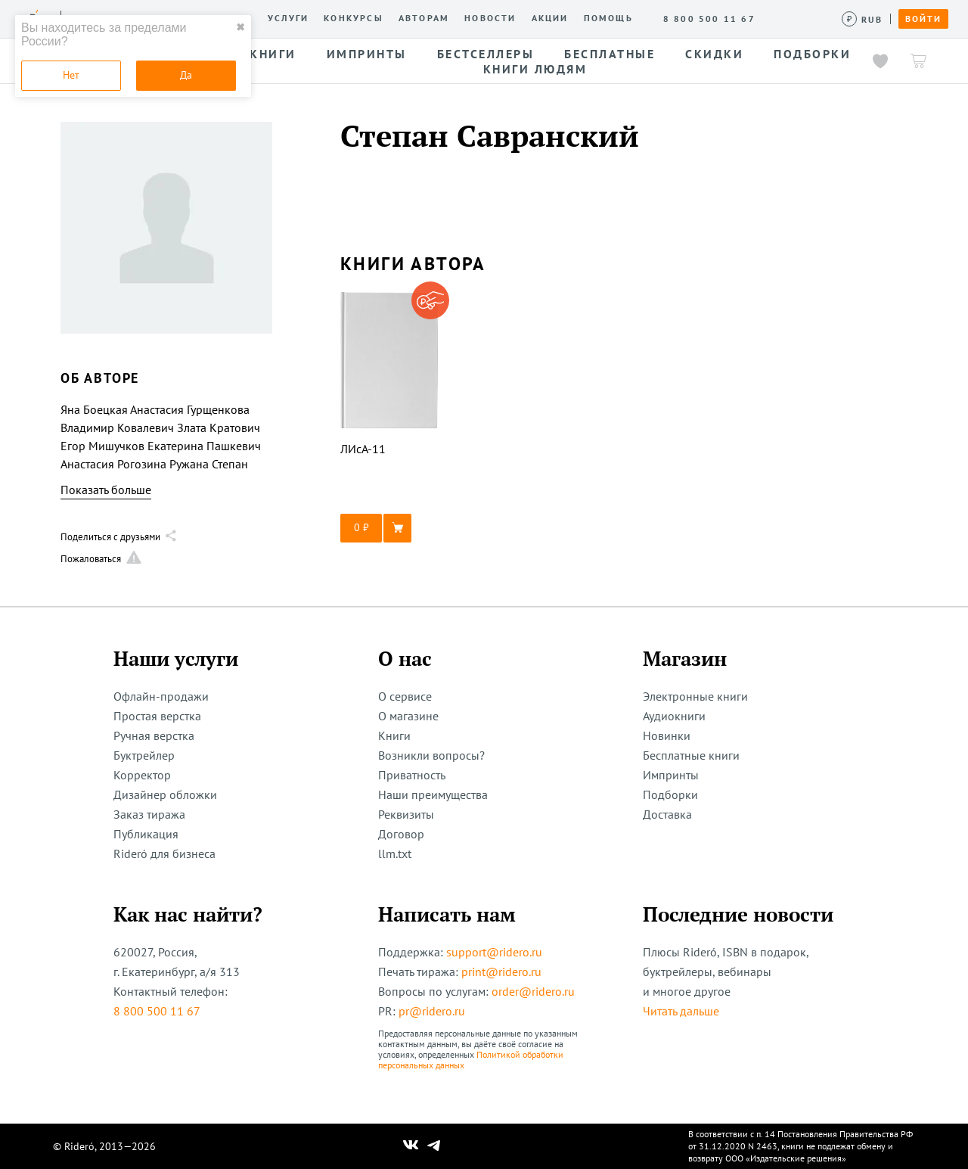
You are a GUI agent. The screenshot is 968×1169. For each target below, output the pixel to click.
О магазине (408, 715)
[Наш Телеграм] (434, 1146)
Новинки (666, 735)
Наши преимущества (433, 794)
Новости (490, 18)
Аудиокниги (674, 715)
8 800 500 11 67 (156, 1010)
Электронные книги (695, 696)
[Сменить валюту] (862, 19)
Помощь (608, 18)
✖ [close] (240, 27)
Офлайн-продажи (161, 696)
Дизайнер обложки (165, 794)
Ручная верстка (153, 735)
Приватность (411, 774)
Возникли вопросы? (431, 755)
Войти (923, 19)
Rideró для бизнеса (164, 853)
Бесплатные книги (691, 755)
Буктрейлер (144, 755)
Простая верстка (157, 715)
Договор (401, 833)
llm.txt (394, 853)
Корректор (142, 774)
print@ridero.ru (501, 971)
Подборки (670, 794)
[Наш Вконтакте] (411, 1146)
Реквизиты (406, 814)
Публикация (145, 833)
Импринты (671, 774)
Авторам (424, 18)
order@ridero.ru (533, 991)
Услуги (288, 18)
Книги (394, 735)
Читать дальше (681, 1010)
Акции (550, 18)
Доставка (667, 814)
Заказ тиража (149, 814)
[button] (389, 528)
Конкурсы (353, 18)
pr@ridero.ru (432, 1010)
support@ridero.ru (494, 951)
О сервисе (405, 696)
